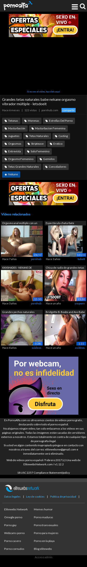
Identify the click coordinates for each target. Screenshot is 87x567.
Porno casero (12, 541)
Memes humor (43, 509)
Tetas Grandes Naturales (23, 166)
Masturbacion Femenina (50, 128)
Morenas (33, 120)
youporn (80, 303)
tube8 (81, 259)
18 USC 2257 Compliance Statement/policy (43, 472)
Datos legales (12, 496)
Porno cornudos (14, 549)
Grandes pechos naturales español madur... (18, 312)
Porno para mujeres (46, 533)
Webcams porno (14, 533)
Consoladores (57, 166)
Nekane (13, 174)
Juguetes (13, 136)
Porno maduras (43, 517)
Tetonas (13, 120)
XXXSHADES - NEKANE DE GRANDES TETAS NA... (17, 268)
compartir (68, 110)
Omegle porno (13, 517)
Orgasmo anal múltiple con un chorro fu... (19, 223)
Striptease (37, 143)
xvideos (36, 347)
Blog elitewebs (43, 549)
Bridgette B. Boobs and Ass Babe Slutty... (65, 312)
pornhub (36, 259)
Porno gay (10, 525)
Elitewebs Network (16, 509)
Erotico (57, 143)
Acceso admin (43, 557)
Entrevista (14, 151)
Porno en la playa (44, 541)
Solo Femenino (40, 151)
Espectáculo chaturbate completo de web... (60, 223)
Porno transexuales (46, 525)
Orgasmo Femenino (20, 159)
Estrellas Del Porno (61, 120)
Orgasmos (14, 143)
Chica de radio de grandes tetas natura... (65, 268)
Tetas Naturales (39, 136)
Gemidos (49, 159)
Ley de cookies (35, 496)
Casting (63, 136)
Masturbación (16, 128)
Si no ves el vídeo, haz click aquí (43, 91)
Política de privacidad (63, 496)
